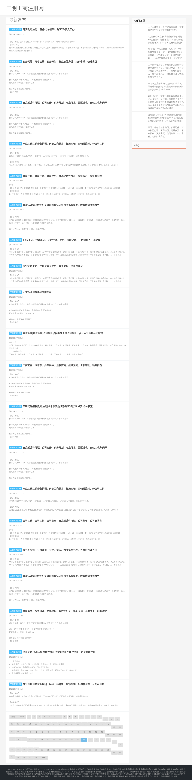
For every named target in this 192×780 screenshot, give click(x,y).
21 (30, 724)
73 (115, 742)
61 (42, 740)
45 (60, 732)
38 (18, 732)
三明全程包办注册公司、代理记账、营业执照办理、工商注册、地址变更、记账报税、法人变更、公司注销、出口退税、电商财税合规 (166, 132)
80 (42, 750)
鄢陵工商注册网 (61, 773)
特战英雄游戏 (14, 773)
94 (12, 757)
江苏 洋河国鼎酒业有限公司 (79, 773)
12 (87, 717)
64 (60, 740)
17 (117, 719)
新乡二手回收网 (109, 775)
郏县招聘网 (156, 773)
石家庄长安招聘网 (151, 775)
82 (54, 750)
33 (102, 724)
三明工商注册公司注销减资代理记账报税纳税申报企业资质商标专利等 (166, 28)
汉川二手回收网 (55, 775)
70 (97, 740)
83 (60, 750)
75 (12, 749)
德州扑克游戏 (25, 773)
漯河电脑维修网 (141, 769)
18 (12, 724)
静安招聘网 (138, 775)
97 (30, 758)
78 (30, 749)
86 (78, 750)
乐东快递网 (152, 769)
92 (114, 752)
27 (66, 724)
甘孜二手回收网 (68, 775)
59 (30, 740)
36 (120, 727)
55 (120, 735)
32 (96, 724)
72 (109, 740)
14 (99, 717)
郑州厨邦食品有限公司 (138, 771)
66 (72, 740)
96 (24, 758)
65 (66, 740)
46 (66, 732)
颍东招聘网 (129, 775)
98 (36, 758)
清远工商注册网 (167, 773)
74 (121, 745)
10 (75, 717)
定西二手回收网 (95, 775)
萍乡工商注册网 (42, 775)
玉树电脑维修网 (164, 769)
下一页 (44, 758)
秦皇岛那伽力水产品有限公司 (43, 773)
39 (24, 732)
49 (84, 732)
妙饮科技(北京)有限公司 (100, 773)
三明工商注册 (16, 29)
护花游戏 (79, 769)
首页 (13, 717)
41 (36, 732)
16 (111, 719)
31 (90, 724)
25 (54, 724)
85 (72, 750)
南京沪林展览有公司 (155, 771)
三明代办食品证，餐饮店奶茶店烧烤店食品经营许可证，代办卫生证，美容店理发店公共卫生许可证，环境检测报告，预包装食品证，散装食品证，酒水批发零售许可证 (166, 71)
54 (114, 735)
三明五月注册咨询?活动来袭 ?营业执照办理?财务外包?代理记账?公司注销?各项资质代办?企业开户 (165, 86)
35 (114, 727)
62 (48, 740)
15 (105, 719)
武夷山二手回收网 (82, 775)
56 (12, 739)
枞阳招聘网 (120, 775)
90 (102, 750)
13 (93, 717)
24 (48, 724)
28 (72, 724)
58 (24, 739)
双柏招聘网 (30, 775)
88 (90, 750)
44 (54, 732)
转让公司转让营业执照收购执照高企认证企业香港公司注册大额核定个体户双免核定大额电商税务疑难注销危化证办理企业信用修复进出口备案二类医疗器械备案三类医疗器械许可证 (166, 102)
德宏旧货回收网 (144, 773)
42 (42, 732)
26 (60, 724)
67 (78, 740)
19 (18, 724)
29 (78, 724)
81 (48, 750)
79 (36, 749)
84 (66, 750)
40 (30, 732)
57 (18, 739)
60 (36, 740)
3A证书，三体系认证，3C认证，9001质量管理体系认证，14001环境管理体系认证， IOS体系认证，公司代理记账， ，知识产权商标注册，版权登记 (165, 53)
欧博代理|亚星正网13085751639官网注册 (64, 771)
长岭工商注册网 (117, 773)
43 (48, 732)
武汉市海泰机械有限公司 (38, 771)
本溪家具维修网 (128, 769)
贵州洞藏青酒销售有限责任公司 (93, 771)
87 (84, 750)
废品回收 (71, 769)
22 (36, 724)
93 (120, 752)
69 (91, 740)
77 (24, 749)
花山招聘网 (163, 775)
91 (108, 750)
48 (78, 732)
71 (103, 740)
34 (108, 724)
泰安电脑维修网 (177, 769)
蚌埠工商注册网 (102, 769)
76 (18, 749)
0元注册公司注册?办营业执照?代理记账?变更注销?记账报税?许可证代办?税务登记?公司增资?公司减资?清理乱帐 (165, 40)
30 (84, 724)
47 (72, 732)
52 (102, 732)
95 (18, 758)
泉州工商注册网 (115, 769)
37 (12, 732)
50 (90, 732)
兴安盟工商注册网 (131, 773)
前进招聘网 (172, 775)
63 (54, 740)
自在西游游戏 (169, 771)
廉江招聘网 (178, 773)
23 (42, 724)
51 (96, 732)
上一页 (21, 717)
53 (108, 735)
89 (96, 750)
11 (81, 717)
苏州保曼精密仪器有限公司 (117, 771)
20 (24, 724)
